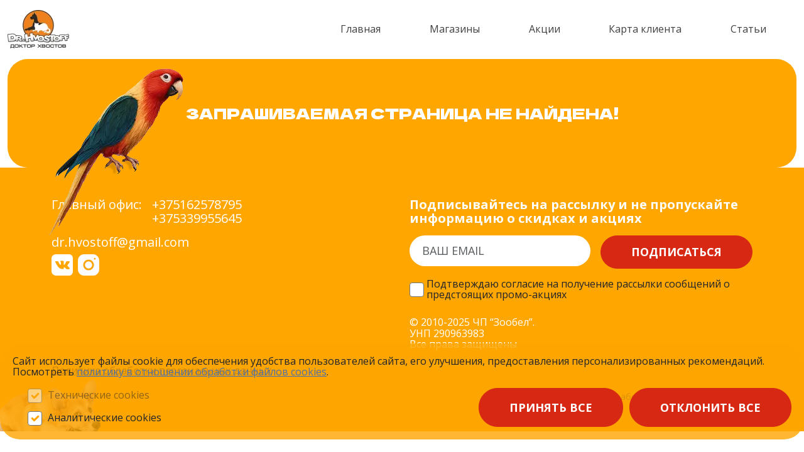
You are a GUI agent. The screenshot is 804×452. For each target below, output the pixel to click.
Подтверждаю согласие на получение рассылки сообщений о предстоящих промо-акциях (578, 290)
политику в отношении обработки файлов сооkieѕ (202, 372)
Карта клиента (645, 29)
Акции (544, 29)
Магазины (455, 29)
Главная (360, 29)
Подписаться (676, 251)
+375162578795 (197, 205)
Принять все (550, 407)
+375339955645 (197, 218)
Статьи (748, 29)
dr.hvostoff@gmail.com (120, 242)
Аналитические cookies (104, 418)
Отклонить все (710, 407)
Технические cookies (98, 395)
